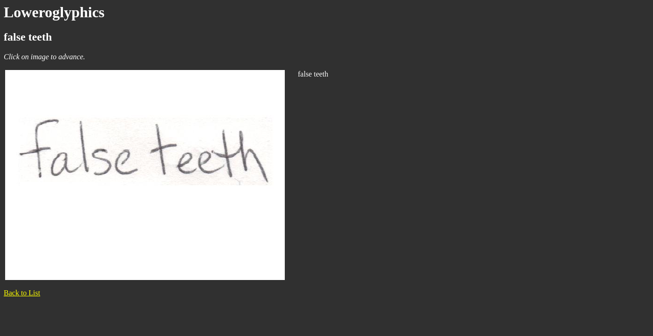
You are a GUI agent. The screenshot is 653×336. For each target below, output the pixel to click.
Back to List (22, 293)
